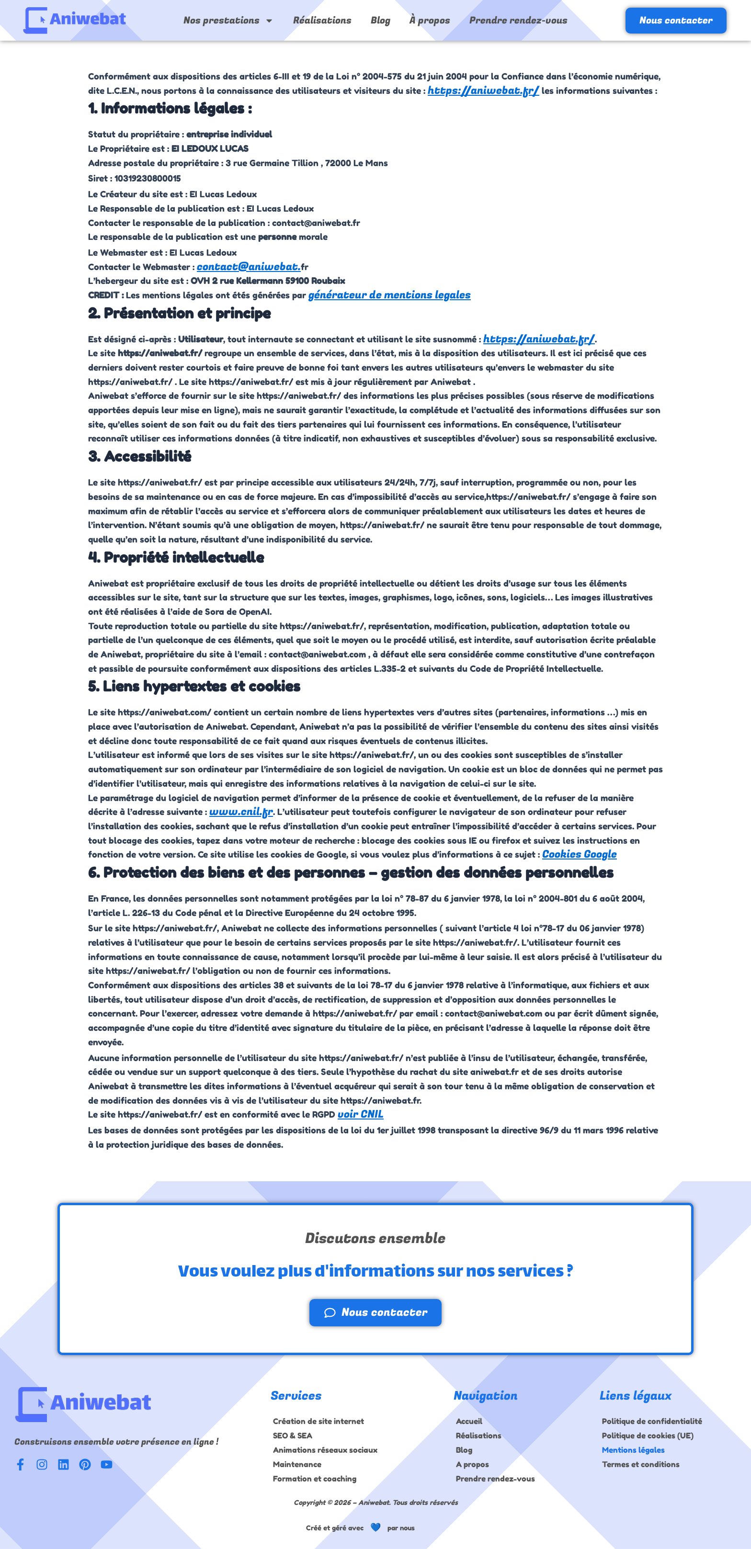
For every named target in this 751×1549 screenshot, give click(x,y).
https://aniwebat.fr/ (483, 90)
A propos (472, 1464)
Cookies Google (579, 854)
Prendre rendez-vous (518, 20)
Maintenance (297, 1464)
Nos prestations (228, 20)
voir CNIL (361, 1114)
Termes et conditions (641, 1464)
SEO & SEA (292, 1435)
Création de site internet (318, 1421)
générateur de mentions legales (389, 295)
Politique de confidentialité (652, 1421)
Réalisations (322, 20)
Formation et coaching (314, 1478)
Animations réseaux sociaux (325, 1450)
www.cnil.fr (241, 811)
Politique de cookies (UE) (648, 1435)
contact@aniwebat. (249, 266)
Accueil (469, 1421)
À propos (430, 20)
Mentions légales (633, 1450)
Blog (380, 20)
